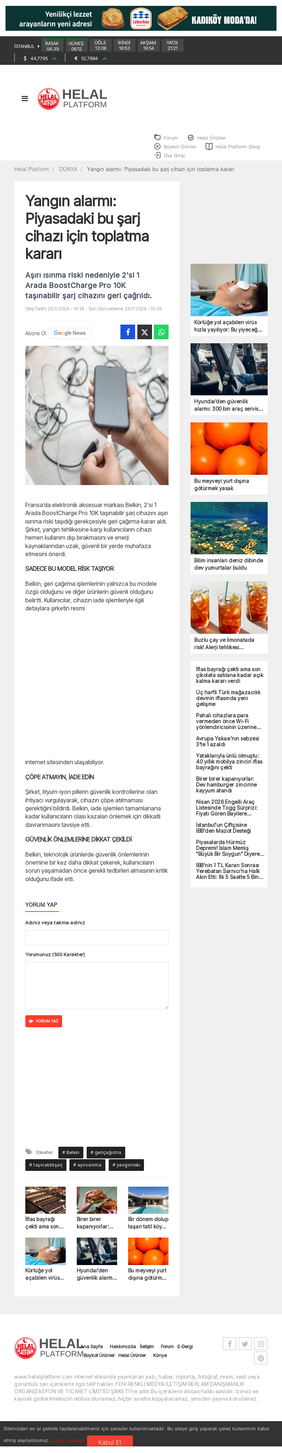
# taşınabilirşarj (45, 1172)
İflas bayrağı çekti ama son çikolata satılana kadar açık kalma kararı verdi (45, 1231)
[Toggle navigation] (24, 104)
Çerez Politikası (68, 1440)
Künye (160, 1363)
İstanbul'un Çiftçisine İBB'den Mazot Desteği (223, 836)
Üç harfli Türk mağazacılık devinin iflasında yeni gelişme (228, 706)
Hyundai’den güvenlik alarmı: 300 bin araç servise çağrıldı (96, 1282)
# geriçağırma (106, 1160)
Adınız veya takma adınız (55, 930)
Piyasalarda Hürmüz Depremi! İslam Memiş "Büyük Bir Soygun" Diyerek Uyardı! (229, 856)
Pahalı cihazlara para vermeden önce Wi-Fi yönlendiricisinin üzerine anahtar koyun (226, 729)
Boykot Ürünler (99, 1363)
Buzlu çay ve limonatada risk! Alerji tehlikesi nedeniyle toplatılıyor (224, 651)
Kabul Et (109, 1442)
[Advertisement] (97, 692)
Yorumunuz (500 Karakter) (55, 962)
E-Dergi (184, 1354)
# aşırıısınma (87, 1172)
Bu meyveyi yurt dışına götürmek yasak (148, 1282)
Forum (167, 1354)
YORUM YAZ (43, 1029)
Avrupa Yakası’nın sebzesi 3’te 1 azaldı (227, 749)
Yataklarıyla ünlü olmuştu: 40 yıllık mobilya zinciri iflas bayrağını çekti (229, 769)
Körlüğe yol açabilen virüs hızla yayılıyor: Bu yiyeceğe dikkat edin (43, 1282)
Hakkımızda (123, 1354)
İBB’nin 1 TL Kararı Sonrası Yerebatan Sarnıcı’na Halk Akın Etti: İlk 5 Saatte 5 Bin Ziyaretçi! (228, 879)
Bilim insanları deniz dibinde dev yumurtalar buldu (228, 571)
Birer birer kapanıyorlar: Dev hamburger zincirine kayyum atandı (96, 1231)
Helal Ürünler (132, 1363)
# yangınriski (126, 1172)
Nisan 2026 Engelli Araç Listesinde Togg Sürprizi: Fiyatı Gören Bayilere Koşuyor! (227, 815)
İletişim (147, 1354)
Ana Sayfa (91, 1354)
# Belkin (70, 1160)
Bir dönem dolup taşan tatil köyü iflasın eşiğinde (148, 1231)
